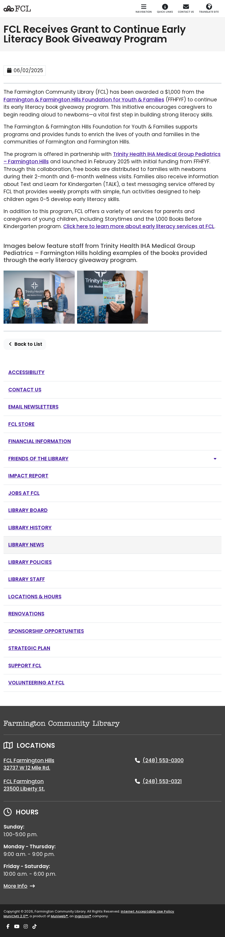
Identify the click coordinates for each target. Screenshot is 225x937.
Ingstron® (83, 916)
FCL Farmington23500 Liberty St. (24, 785)
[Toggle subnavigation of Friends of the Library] (215, 458)
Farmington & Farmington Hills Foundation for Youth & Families (84, 99)
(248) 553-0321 (162, 781)
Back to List (24, 344)
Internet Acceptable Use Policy (147, 911)
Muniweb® (59, 916)
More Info (19, 886)
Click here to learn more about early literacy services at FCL (138, 226)
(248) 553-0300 (163, 760)
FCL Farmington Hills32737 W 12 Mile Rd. (29, 764)
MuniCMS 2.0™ (16, 916)
